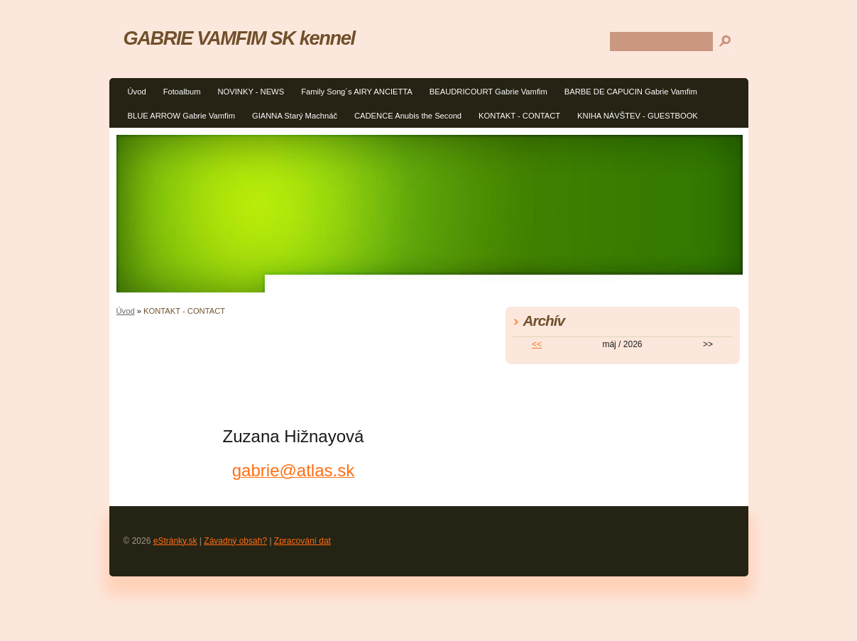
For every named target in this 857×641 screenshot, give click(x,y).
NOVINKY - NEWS (250, 91)
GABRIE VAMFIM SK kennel (239, 38)
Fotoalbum (182, 91)
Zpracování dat (302, 541)
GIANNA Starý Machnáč (294, 115)
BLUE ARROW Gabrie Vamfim (181, 115)
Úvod (137, 91)
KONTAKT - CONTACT (519, 115)
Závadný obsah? (235, 541)
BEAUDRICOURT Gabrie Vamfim (488, 91)
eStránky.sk (175, 541)
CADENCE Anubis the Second (408, 115)
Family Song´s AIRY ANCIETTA (357, 91)
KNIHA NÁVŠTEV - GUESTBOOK (637, 115)
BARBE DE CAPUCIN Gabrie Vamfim (630, 91)
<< (537, 344)
